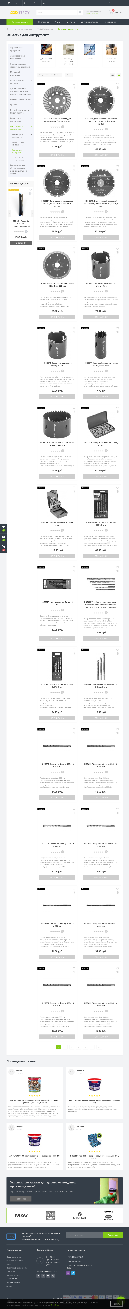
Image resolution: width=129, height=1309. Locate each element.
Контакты (10, 1271)
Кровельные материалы (16, 119)
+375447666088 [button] (76, 1257)
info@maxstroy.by (74, 1261)
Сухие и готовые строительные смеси (20, 65)
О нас (8, 1264)
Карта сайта (11, 1279)
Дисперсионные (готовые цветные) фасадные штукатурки (20, 91)
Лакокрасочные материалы (17, 57)
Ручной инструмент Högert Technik (19, 111)
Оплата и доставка (14, 1260)
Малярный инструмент (15, 73)
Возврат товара (13, 1275)
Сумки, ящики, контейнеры (18, 143)
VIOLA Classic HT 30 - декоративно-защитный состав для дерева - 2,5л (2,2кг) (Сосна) (34, 1101)
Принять (116, 1304)
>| (99, 1047)
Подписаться (113, 1235)
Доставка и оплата (50, 3)
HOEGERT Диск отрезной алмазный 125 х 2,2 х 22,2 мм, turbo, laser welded (101, 121)
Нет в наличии (57, 155)
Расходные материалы (17, 151)
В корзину (21, 243)
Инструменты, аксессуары (17, 127)
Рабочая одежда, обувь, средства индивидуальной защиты (18, 169)
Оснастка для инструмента (19, 158)
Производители (13, 1282)
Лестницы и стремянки (17, 135)
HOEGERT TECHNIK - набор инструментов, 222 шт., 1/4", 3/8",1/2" (94, 1157)
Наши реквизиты (13, 1257)
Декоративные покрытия (17, 81)
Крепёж (13, 104)
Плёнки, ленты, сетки (20, 99)
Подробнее (20, 1198)
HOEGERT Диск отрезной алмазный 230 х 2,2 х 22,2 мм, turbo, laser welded (57, 203)
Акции (57, 22)
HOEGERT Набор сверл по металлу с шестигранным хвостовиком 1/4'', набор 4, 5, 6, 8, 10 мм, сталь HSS (101, 604)
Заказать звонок (92, 13)
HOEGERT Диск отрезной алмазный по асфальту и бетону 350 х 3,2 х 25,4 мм (101, 203)
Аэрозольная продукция (16, 49)
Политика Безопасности (16, 1268)
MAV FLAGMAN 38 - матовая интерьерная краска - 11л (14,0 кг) (94, 1101)
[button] (14, 3)
